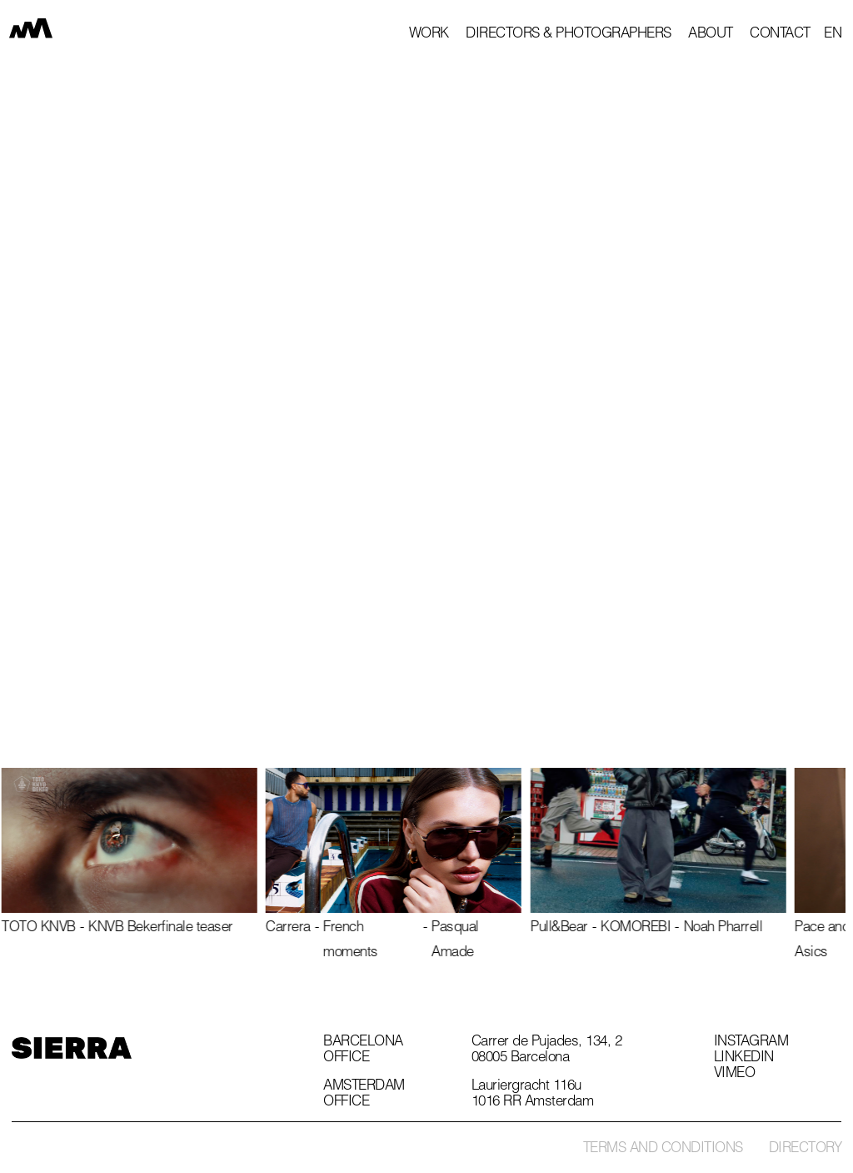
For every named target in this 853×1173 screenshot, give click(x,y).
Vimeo (735, 1074)
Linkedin (744, 1059)
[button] (832, 34)
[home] (42, 31)
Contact (780, 35)
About (710, 35)
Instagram (751, 1043)
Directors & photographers (568, 35)
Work (429, 35)
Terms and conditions (663, 1149)
